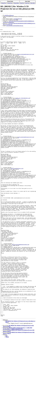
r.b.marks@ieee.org (18, 18)
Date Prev (22, 3)
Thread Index (16, 3)
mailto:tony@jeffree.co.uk (17, 196)
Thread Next (9, 3)
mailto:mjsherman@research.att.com (26, 59)
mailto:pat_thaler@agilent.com (23, 112)
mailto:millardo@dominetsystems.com (20, 288)
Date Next (27, 3)
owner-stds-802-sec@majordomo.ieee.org (14, 25)
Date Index (32, 3)
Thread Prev (3, 3)
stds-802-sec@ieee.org (9, 15)
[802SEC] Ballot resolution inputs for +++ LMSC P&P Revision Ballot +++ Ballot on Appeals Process (17, 386)
